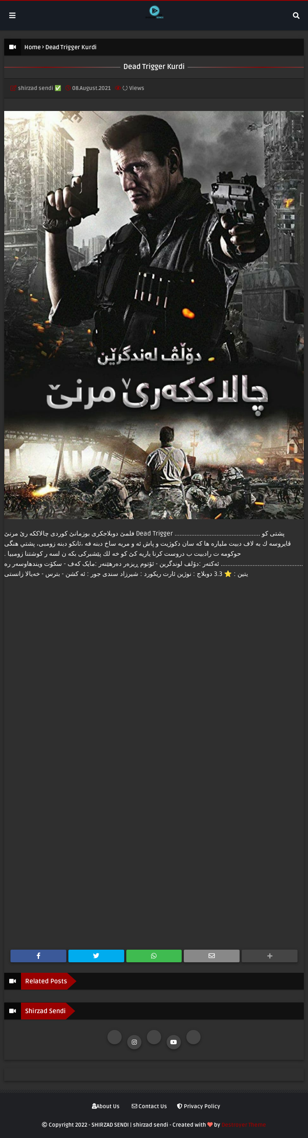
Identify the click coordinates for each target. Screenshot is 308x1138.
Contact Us (149, 1106)
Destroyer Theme (244, 1125)
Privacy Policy (198, 1106)
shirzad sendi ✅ (39, 88)
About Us (106, 1106)
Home (32, 47)
